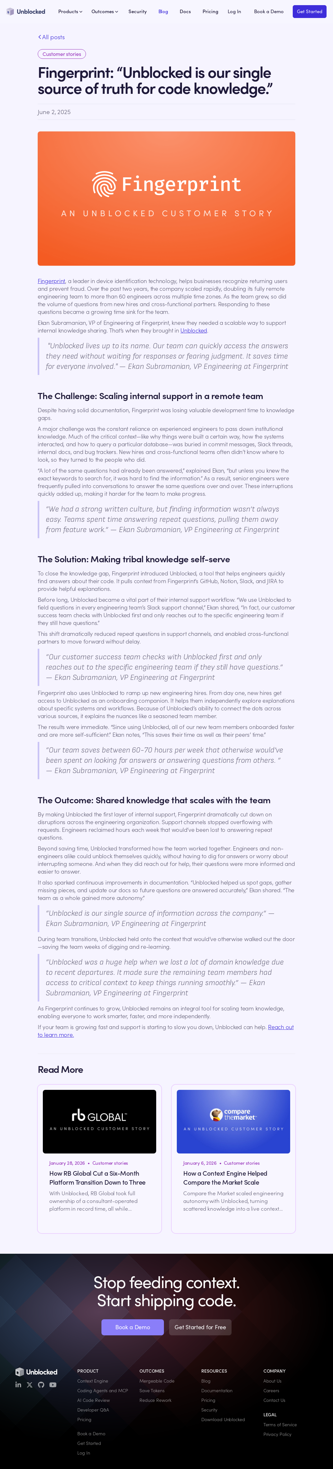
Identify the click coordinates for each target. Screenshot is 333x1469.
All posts (51, 37)
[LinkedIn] (18, 1385)
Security (137, 11)
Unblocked (193, 330)
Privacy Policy (277, 1434)
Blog (163, 11)
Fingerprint (51, 281)
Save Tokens (152, 1390)
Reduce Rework (155, 1400)
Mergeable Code (157, 1381)
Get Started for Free (200, 1327)
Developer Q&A (93, 1410)
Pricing (210, 11)
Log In (234, 11)
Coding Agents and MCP (102, 1390)
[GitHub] (41, 1385)
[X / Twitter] (29, 1385)
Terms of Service (280, 1425)
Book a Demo (269, 11)
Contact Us (274, 1400)
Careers (271, 1390)
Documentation (217, 1390)
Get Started (309, 11)
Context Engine (92, 1381)
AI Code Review (93, 1400)
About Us (272, 1381)
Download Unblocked (223, 1419)
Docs (185, 11)
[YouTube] (53, 1385)
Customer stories (62, 54)
